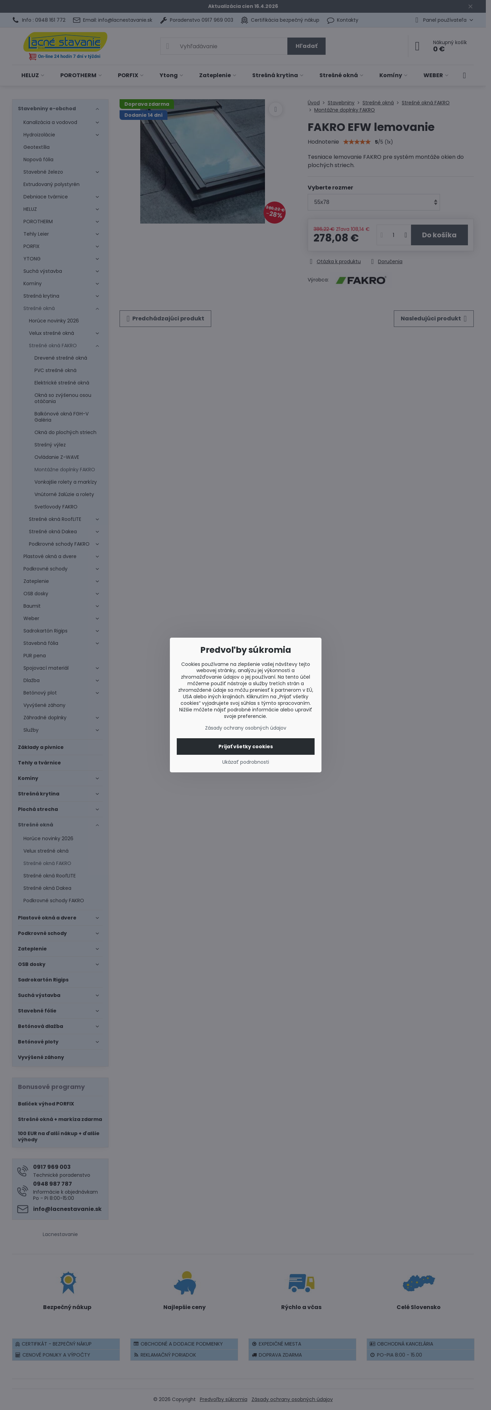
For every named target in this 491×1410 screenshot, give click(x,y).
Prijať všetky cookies (245, 746)
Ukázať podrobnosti (245, 762)
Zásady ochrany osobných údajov (245, 727)
